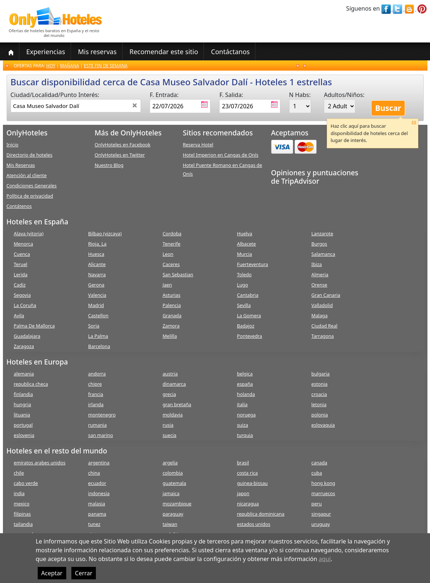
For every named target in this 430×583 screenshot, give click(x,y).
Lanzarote (322, 233)
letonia (318, 404)
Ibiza (316, 264)
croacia (319, 394)
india (19, 493)
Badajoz (245, 325)
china (94, 473)
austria (170, 373)
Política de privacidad (30, 196)
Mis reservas (97, 51)
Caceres (171, 264)
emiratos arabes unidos (40, 462)
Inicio (13, 144)
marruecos (323, 493)
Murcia (244, 254)
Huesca (96, 254)
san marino (100, 435)
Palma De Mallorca (34, 325)
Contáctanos (230, 51)
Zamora (170, 325)
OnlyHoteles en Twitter (120, 155)
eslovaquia (323, 425)
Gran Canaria (325, 295)
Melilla (169, 336)
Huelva (244, 233)
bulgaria (320, 373)
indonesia (99, 493)
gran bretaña (176, 404)
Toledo (244, 274)
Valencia (97, 295)
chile (19, 473)
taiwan (169, 524)
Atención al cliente (27, 175)
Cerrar (84, 573)
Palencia (171, 305)
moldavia (172, 414)
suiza (242, 425)
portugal (23, 425)
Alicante (97, 264)
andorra (97, 373)
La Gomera (249, 315)
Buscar (388, 108)
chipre (95, 384)
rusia (167, 425)
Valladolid (322, 305)
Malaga (319, 315)
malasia (96, 503)
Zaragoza (24, 346)
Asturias (171, 295)
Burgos (319, 243)
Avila (19, 315)
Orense (319, 284)
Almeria (319, 274)
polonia (319, 414)
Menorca (23, 243)
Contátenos (19, 206)
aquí (325, 559)
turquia (245, 435)
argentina (98, 462)
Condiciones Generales (32, 185)
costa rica (247, 473)
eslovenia (24, 435)
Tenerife (171, 243)
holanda (246, 394)
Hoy (50, 66)
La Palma (98, 336)
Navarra (97, 274)
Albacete (246, 243)
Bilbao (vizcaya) (105, 233)
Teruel (20, 264)
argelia (169, 462)
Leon (167, 254)
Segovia (22, 295)
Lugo (242, 284)
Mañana (69, 66)
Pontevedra (249, 336)
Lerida (21, 274)
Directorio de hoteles (30, 155)
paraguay (172, 514)
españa (245, 384)
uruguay (320, 524)
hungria (22, 404)
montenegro (102, 414)
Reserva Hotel (198, 144)
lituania (22, 414)
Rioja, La (97, 243)
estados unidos (253, 524)
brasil (243, 462)
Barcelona (99, 346)
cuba (316, 473)
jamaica (170, 493)
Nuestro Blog (109, 165)
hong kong (323, 483)
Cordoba (172, 233)
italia (242, 404)
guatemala (174, 483)
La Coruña (25, 305)
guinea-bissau (252, 483)
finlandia (23, 394)
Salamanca (323, 254)
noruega (246, 414)
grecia (169, 394)
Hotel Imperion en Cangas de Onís (221, 155)
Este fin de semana (105, 66)
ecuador (97, 483)
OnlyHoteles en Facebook (123, 144)
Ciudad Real (324, 325)
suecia (169, 435)
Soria (94, 325)
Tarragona (322, 336)
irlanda (96, 404)
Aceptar (52, 573)
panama (97, 514)
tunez (94, 524)
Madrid (96, 305)
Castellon (98, 315)
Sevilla (244, 305)
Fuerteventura (252, 264)
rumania (97, 425)
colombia (172, 473)
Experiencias (45, 51)
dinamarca (174, 384)
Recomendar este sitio (164, 51)
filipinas (22, 514)
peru (316, 503)
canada (319, 462)
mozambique (176, 503)
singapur (321, 514)
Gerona (96, 284)
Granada (172, 315)
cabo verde (26, 483)
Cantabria (247, 295)
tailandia (23, 524)
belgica (245, 373)
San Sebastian (177, 274)
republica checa (31, 384)
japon (243, 493)
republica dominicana (260, 514)
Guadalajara (27, 336)
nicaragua (248, 503)
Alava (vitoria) (29, 233)
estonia (319, 384)
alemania (24, 373)
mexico (22, 503)
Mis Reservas (21, 165)
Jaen (167, 284)
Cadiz (20, 284)
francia (95, 394)
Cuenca (22, 254)
